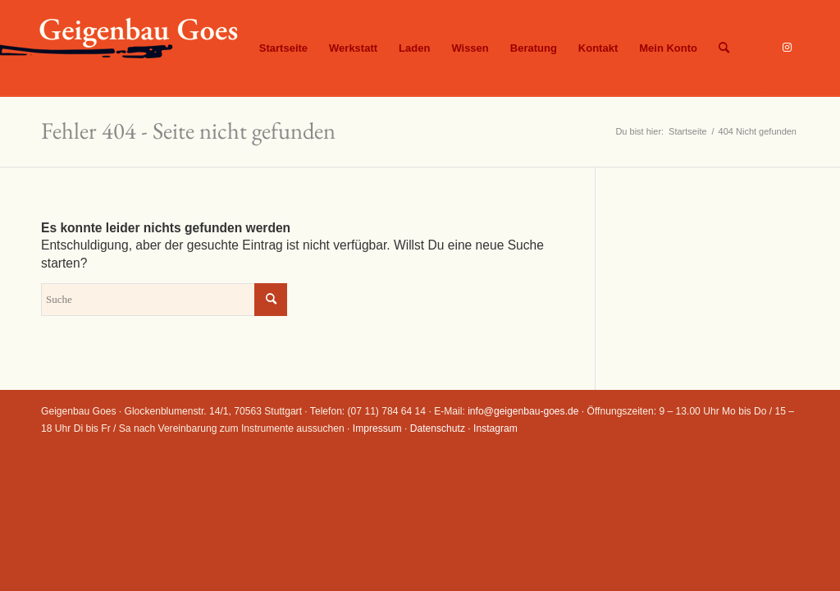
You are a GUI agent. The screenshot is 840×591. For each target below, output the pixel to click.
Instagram (495, 428)
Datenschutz (437, 428)
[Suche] (724, 48)
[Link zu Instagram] (786, 47)
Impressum (377, 428)
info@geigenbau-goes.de (523, 411)
